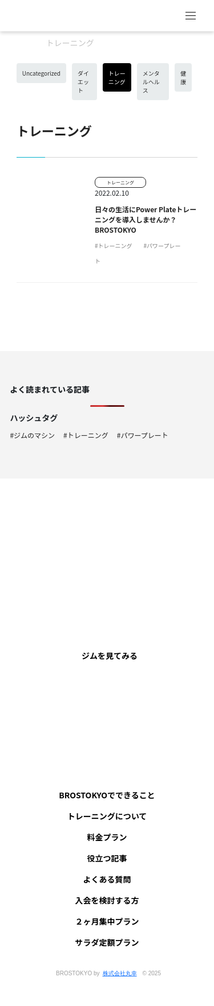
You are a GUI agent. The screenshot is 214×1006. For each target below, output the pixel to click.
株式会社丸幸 (120, 973)
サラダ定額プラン (107, 942)
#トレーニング (113, 245)
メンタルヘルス (151, 81)
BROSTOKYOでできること (107, 795)
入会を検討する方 (107, 900)
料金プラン (107, 837)
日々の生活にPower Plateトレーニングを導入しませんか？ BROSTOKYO (145, 219)
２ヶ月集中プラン (107, 921)
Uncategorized (41, 73)
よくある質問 (107, 879)
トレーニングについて (107, 816)
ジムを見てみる (110, 655)
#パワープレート (142, 435)
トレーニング (117, 77)
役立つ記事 (107, 858)
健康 (183, 77)
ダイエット (83, 81)
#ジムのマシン (32, 435)
